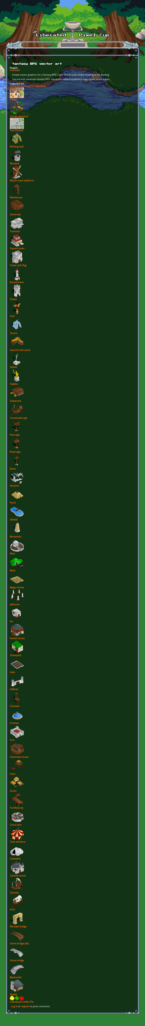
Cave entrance (17, 842)
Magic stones (17, 588)
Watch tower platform (22, 181)
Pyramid (14, 486)
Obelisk (14, 520)
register (25, 1007)
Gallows (14, 689)
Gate (12, 672)
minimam (15, 70)
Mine (12, 554)
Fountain (14, 706)
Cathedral (15, 859)
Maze (12, 571)
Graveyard (15, 655)
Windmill (14, 164)
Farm (12, 774)
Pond (12, 503)
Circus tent (16, 825)
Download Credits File (21, 1002)
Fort (12, 740)
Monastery (15, 537)
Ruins (13, 469)
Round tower (17, 282)
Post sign (15, 435)
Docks (13, 791)
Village (13, 100)
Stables (14, 384)
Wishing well (16, 147)
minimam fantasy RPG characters (28, 86)
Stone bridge (17, 961)
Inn (11, 622)
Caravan (14, 893)
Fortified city (16, 808)
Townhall (15, 232)
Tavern (13, 333)
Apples (13, 995)
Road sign (15, 452)
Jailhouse (15, 605)
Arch (12, 910)
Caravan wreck (18, 876)
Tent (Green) (16, 131)
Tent (12, 316)
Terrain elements (19, 117)
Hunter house (17, 638)
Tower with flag (18, 265)
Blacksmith (16, 978)
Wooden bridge (18, 927)
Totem (13, 299)
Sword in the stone (20, 350)
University (15, 215)
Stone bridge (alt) (19, 944)
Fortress (14, 723)
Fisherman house (19, 757)
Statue (13, 367)
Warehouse (16, 198)
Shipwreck (15, 401)
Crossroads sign (18, 418)
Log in (14, 1007)
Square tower (17, 249)
